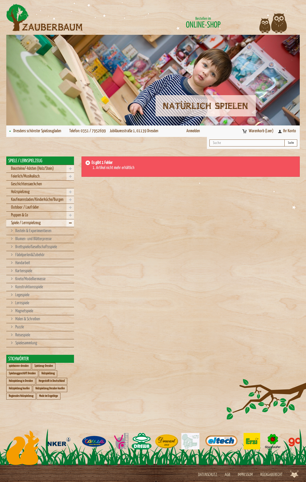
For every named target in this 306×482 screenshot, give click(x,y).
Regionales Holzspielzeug (21, 396)
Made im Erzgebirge (48, 396)
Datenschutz (207, 475)
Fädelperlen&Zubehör (30, 255)
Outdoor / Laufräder (25, 207)
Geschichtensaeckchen (26, 184)
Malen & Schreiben (27, 319)
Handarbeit (22, 263)
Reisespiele (22, 335)
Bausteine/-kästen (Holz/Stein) (32, 169)
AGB (227, 475)
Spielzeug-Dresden (43, 366)
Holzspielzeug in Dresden (21, 381)
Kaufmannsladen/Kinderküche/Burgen (37, 200)
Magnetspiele (24, 311)
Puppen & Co (19, 215)
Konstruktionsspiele (29, 287)
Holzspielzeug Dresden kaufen (50, 388)
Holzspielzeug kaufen (19, 388)
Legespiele (22, 295)
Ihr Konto (289, 131)
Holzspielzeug (20, 192)
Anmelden (193, 131)
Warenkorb (261, 131)
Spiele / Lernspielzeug (26, 223)
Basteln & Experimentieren (33, 231)
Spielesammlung (26, 343)
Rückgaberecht (271, 475)
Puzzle (19, 327)
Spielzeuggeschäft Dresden (22, 373)
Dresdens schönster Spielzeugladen (37, 131)
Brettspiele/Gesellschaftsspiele (36, 247)
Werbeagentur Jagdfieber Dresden (294, 474)
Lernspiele (22, 303)
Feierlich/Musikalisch (25, 176)
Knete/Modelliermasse (30, 279)
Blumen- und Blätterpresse (33, 239)
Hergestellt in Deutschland (52, 381)
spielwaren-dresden (19, 366)
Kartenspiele (23, 271)
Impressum (245, 475)
